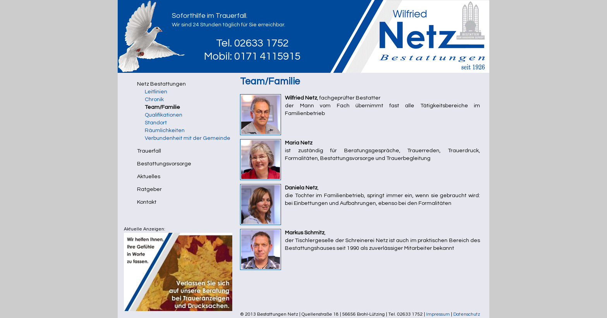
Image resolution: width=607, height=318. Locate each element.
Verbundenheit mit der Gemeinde (187, 138)
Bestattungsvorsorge (164, 164)
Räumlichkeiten (165, 130)
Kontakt (146, 202)
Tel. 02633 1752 (252, 43)
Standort (156, 122)
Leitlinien (156, 92)
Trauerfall (149, 151)
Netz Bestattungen (161, 84)
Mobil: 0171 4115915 (252, 56)
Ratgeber (149, 189)
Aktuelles (148, 176)
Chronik (154, 99)
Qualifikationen (163, 115)
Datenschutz (466, 314)
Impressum (438, 314)
